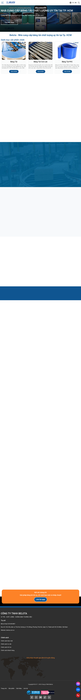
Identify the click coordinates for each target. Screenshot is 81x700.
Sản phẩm (11, 688)
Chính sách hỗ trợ (6, 647)
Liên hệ (26, 688)
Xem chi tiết (14, 71)
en (75, 2)
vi (73, 2)
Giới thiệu (19, 688)
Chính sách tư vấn (6, 644)
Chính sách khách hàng (7, 650)
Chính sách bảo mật (7, 641)
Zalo (78, 689)
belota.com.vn (10, 630)
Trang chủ (4, 688)
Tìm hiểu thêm (9, 22)
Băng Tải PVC (67, 62)
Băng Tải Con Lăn (40, 62)
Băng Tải (13, 62)
